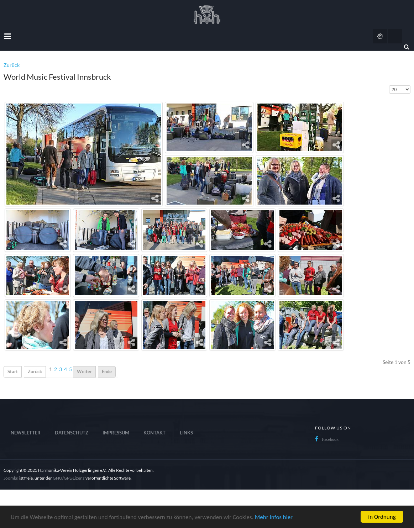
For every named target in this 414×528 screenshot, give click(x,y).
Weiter (84, 371)
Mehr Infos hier (274, 517)
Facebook (330, 439)
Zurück (12, 65)
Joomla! (11, 478)
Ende (107, 371)
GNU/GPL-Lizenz (69, 478)
